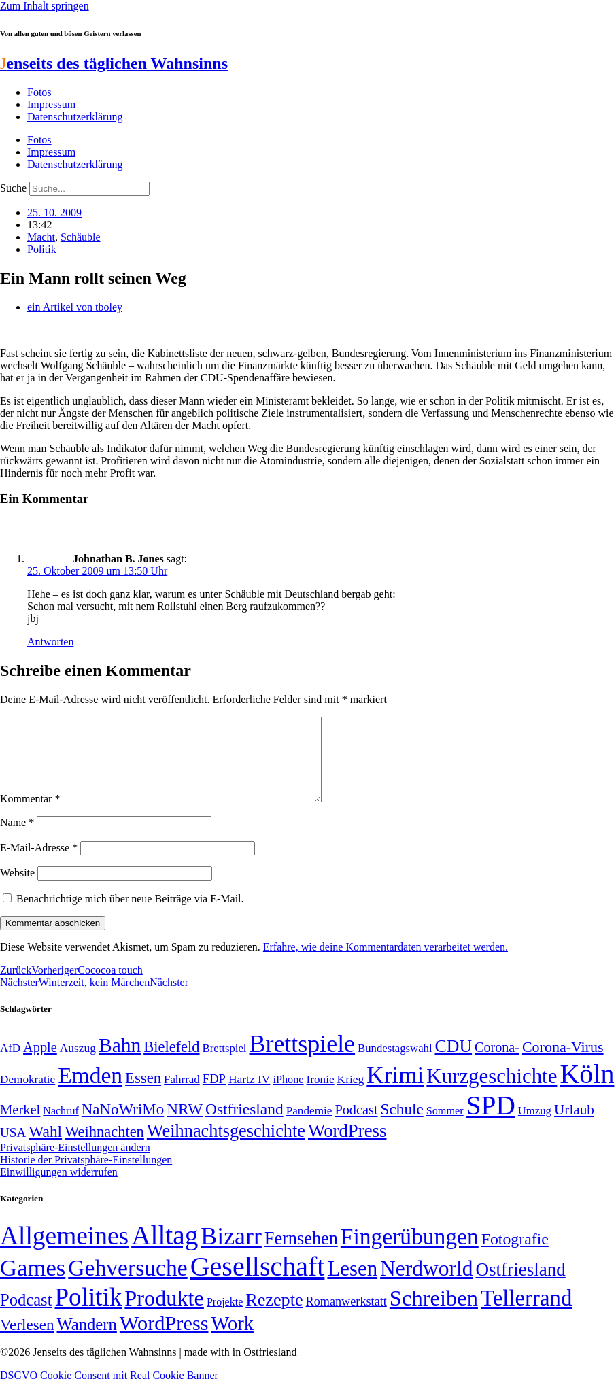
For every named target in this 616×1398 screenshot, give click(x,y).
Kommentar (30, 815)
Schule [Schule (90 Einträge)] (402, 1125)
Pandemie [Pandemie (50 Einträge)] (309, 1127)
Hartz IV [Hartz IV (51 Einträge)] (249, 1095)
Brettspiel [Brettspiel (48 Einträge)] (225, 1064)
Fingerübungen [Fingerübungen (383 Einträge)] (410, 1252)
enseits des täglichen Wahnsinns (114, 63)
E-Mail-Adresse (39, 864)
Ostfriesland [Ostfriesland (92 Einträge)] (244, 1125)
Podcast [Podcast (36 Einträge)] (26, 1316)
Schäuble (81, 237)
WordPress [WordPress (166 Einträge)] (164, 1339)
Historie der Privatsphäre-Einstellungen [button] (86, 1176)
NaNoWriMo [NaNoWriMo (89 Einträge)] (123, 1125)
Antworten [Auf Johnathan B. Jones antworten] (50, 641)
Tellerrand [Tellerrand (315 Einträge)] (526, 1314)
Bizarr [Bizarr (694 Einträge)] (231, 1252)
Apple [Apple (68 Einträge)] (40, 1063)
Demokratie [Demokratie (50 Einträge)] (27, 1095)
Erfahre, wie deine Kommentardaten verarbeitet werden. (385, 963)
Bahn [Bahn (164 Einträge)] (120, 1061)
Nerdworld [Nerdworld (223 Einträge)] (426, 1285)
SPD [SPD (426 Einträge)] (490, 1121)
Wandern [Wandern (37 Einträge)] (86, 1340)
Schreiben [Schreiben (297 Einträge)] (434, 1314)
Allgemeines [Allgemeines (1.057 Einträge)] (64, 1252)
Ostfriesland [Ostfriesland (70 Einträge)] (521, 1286)
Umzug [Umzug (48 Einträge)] (534, 1127)
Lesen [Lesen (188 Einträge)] (352, 1285)
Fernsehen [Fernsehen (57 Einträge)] (301, 1255)
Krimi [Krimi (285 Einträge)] (395, 1091)
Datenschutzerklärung (74, 116)
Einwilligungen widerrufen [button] (59, 1188)
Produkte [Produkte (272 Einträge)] (164, 1314)
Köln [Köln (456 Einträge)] (587, 1090)
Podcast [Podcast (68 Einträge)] (356, 1126)
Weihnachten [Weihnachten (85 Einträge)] (104, 1148)
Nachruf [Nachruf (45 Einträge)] (60, 1127)
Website (17, 889)
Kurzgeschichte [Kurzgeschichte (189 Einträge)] (491, 1092)
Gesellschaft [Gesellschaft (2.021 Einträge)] (257, 1282)
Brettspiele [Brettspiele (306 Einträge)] (303, 1060)
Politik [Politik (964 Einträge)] (88, 1313)
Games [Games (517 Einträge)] (32, 1284)
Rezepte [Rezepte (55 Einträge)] (274, 1316)
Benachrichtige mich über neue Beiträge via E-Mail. (130, 915)
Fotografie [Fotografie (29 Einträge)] (515, 1255)
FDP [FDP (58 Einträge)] (214, 1095)
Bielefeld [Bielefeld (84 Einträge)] (171, 1063)
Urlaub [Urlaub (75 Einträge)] (574, 1126)
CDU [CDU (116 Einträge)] (454, 1062)
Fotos (39, 92)
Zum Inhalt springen (44, 6)
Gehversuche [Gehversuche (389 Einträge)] (127, 1284)
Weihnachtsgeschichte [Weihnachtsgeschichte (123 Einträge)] (226, 1147)
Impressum (51, 104)
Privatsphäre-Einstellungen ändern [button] (75, 1164)
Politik (41, 249)
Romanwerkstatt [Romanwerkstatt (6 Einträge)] (346, 1318)
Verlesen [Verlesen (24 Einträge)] (27, 1341)
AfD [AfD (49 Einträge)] (10, 1064)
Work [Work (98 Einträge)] (232, 1339)
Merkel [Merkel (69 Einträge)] (20, 1126)
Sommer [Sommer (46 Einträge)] (445, 1127)
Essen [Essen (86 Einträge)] (143, 1094)
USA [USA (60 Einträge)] (13, 1149)
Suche (13, 188)
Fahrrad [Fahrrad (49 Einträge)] (182, 1095)
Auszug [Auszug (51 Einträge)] (78, 1064)
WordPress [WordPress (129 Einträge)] (347, 1147)
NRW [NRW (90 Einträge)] (185, 1125)
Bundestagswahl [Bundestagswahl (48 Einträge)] (395, 1064)
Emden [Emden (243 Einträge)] (90, 1091)
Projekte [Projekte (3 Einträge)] (225, 1318)
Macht (41, 237)
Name (17, 839)
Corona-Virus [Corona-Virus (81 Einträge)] (563, 1063)
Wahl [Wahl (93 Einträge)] (45, 1148)
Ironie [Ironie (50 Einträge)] (321, 1095)
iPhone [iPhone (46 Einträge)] (288, 1096)
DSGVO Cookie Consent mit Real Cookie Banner (109, 1391)
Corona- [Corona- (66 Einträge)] (497, 1063)
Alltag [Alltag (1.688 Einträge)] (164, 1251)
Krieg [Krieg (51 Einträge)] (350, 1095)
